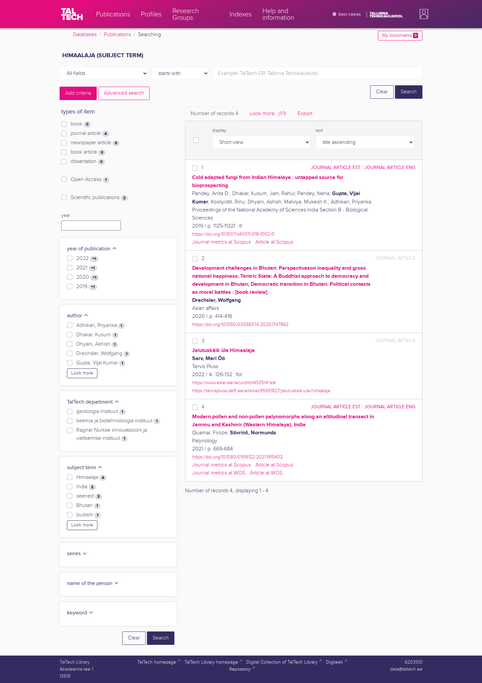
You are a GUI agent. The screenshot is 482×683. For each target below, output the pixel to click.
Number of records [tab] (214, 113)
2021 (86, 268)
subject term (85, 467)
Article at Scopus (274, 242)
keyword (80, 613)
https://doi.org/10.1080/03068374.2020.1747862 (240, 324)
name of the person (93, 583)
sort (319, 130)
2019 (86, 286)
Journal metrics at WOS (218, 473)
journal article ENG (390, 167)
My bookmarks (400, 35)
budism (88, 515)
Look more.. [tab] (268, 113)
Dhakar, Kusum (97, 335)
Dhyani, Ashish (97, 344)
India (86, 487)
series (77, 553)
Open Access (90, 179)
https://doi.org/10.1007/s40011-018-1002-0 (233, 234)
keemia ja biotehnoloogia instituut (118, 421)
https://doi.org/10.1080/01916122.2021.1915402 (237, 457)
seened (89, 496)
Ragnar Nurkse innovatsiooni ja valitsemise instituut (111, 434)
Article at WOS (266, 473)
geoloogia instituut (101, 411)
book (81, 124)
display (219, 130)
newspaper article (95, 143)
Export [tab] (305, 113)
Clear (382, 92)
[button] (422, 14)
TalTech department (93, 402)
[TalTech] (72, 14)
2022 (87, 258)
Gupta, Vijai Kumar (101, 363)
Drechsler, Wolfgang (103, 353)
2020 (87, 277)
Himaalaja (91, 477)
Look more (82, 373)
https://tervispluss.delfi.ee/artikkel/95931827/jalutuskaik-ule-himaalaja (261, 391)
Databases (85, 34)
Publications (117, 34)
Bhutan (88, 505)
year (65, 215)
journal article (90, 133)
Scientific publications (99, 197)
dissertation (88, 161)
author (78, 316)
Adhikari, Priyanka (100, 325)
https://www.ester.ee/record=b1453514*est (234, 383)
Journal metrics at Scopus (221, 242)
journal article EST (335, 167)
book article (88, 152)
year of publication (92, 249)
